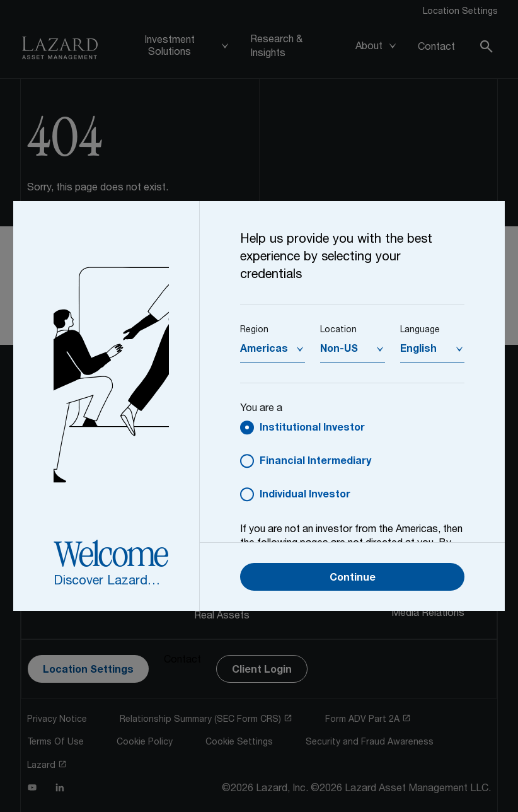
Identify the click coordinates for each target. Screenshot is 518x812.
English (418, 350)
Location (338, 330)
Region (254, 330)
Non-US (339, 350)
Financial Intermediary (315, 462)
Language (420, 330)
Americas (264, 350)
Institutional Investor (312, 429)
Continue (353, 579)
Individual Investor (305, 495)
